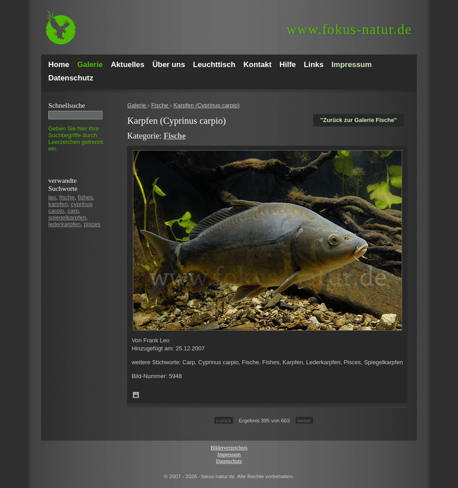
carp (73, 210)
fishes (85, 197)
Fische (160, 105)
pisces (92, 224)
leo (52, 197)
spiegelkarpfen (67, 217)
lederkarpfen (64, 224)
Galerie (137, 105)
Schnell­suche (66, 105)
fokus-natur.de (349, 29)
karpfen (58, 204)
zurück (223, 420)
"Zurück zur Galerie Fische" (358, 120)
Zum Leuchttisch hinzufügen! (136, 395)
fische (67, 197)
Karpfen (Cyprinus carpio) (207, 105)
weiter (304, 420)
